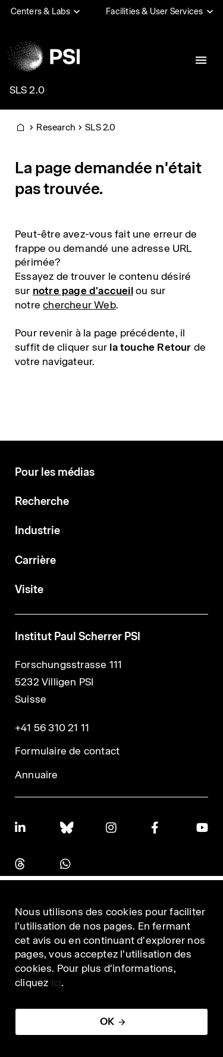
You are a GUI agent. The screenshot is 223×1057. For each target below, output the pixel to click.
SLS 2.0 (27, 90)
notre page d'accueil (83, 291)
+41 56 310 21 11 (52, 728)
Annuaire (36, 775)
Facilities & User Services (154, 11)
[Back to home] (43, 56)
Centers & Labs (41, 11)
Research (56, 127)
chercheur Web (79, 305)
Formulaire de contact (67, 751)
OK (107, 1021)
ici (56, 983)
